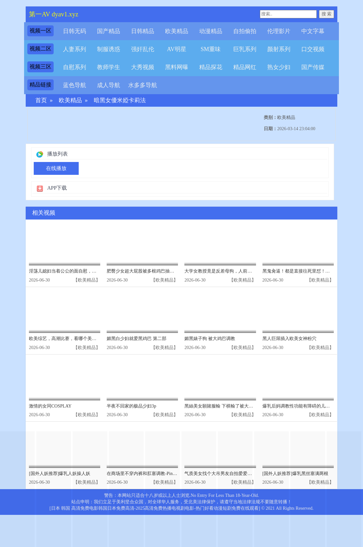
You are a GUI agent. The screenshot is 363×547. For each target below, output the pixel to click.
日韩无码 (74, 31)
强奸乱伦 (142, 49)
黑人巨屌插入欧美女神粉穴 (289, 338)
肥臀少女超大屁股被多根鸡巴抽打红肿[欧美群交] (155, 271)
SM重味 (210, 49)
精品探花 (210, 67)
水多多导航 (142, 85)
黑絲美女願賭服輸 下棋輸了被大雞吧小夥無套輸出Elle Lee (242, 406)
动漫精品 (210, 31)
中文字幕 (312, 31)
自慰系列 (74, 67)
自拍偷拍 (244, 31)
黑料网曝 (176, 67)
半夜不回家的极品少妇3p (131, 406)
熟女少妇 (278, 67)
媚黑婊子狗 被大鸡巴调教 (209, 338)
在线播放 (56, 168)
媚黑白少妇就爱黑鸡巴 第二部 (136, 338)
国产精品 (108, 31)
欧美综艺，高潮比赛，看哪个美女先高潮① (71, 338)
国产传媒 (312, 67)
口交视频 (312, 49)
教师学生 (108, 67)
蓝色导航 (74, 85)
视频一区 (40, 31)
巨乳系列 (244, 49)
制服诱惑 (108, 49)
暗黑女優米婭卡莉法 (120, 100)
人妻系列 (74, 49)
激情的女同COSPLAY (50, 406)
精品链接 (40, 85)
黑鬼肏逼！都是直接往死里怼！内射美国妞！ (307, 271)
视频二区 (40, 49)
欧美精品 (176, 31)
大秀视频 (142, 67)
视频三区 (40, 67)
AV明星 (176, 49)
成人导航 (108, 85)
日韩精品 (142, 31)
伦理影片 (278, 31)
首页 (41, 100)
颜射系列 (278, 49)
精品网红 (244, 67)
